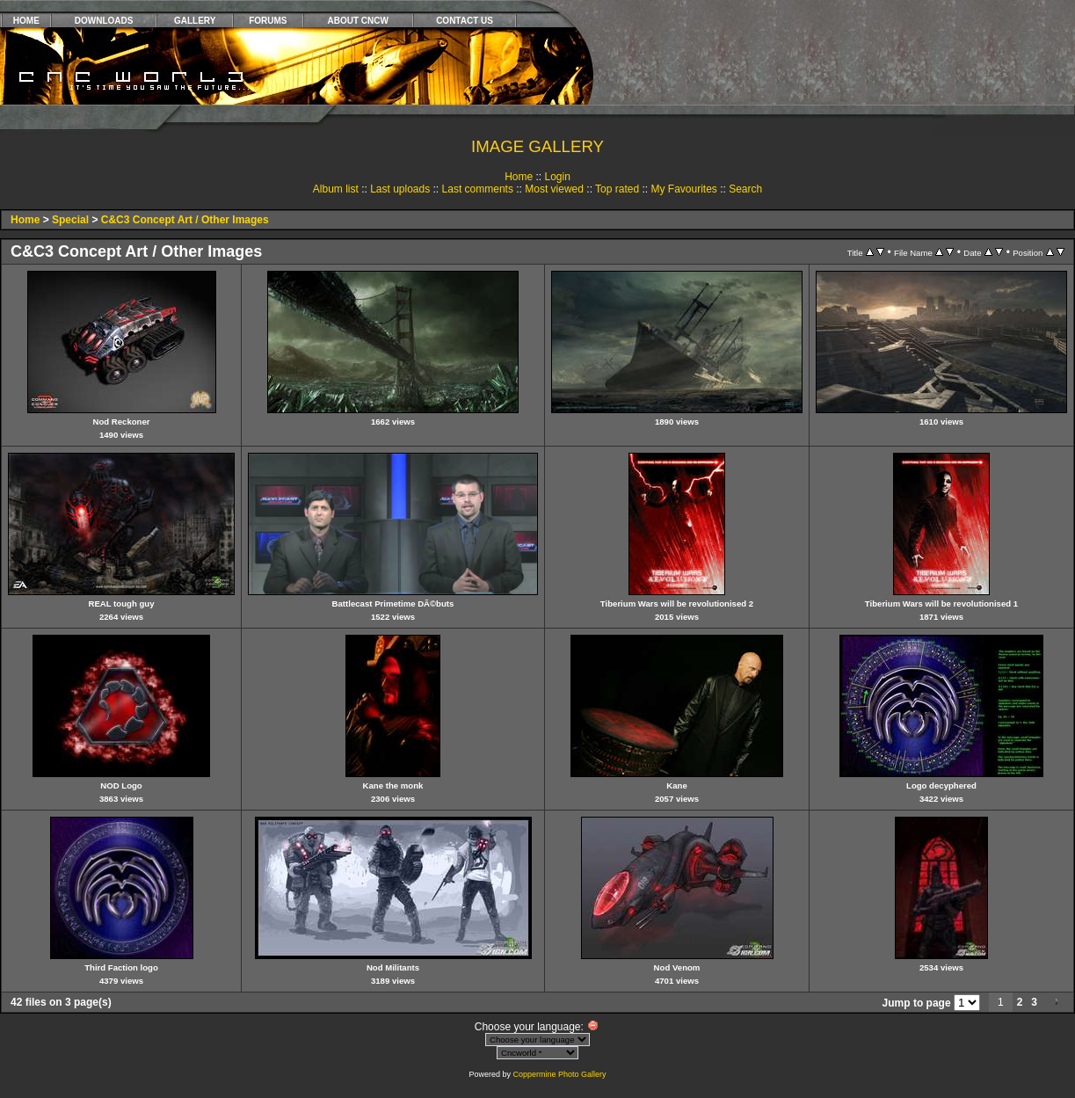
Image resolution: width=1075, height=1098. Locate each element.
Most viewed (554, 189)
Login (557, 177)
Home (519, 177)
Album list (336, 189)
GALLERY (194, 20)
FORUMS (268, 20)
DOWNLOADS (104, 20)
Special (70, 220)
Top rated (617, 189)
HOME (26, 20)
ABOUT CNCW (358, 20)
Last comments (477, 189)
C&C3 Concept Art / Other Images (185, 220)
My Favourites (683, 189)
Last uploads (400, 189)
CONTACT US (464, 20)
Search (745, 189)
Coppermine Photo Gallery (559, 1074)
